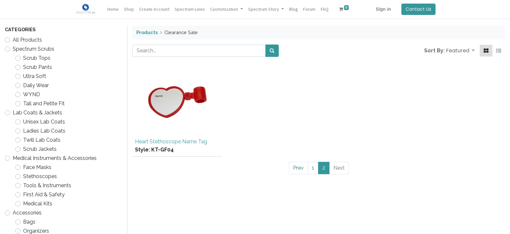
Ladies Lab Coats (44, 131)
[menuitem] (113, 9)
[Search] (272, 51)
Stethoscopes (40, 176)
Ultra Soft (34, 76)
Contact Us (418, 9)
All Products (27, 40)
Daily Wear (36, 85)
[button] (460, 51)
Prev (298, 168)
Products (147, 32)
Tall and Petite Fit (44, 103)
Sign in (383, 9)
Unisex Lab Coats (44, 122)
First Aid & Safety (44, 194)
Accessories (27, 213)
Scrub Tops (36, 58)
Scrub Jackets (40, 149)
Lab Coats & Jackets (37, 113)
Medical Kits (37, 204)
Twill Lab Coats (41, 140)
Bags (29, 222)
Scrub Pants (37, 67)
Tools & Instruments (47, 185)
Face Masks (37, 167)
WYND (31, 94)
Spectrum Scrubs (33, 49)
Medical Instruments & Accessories (55, 158)
